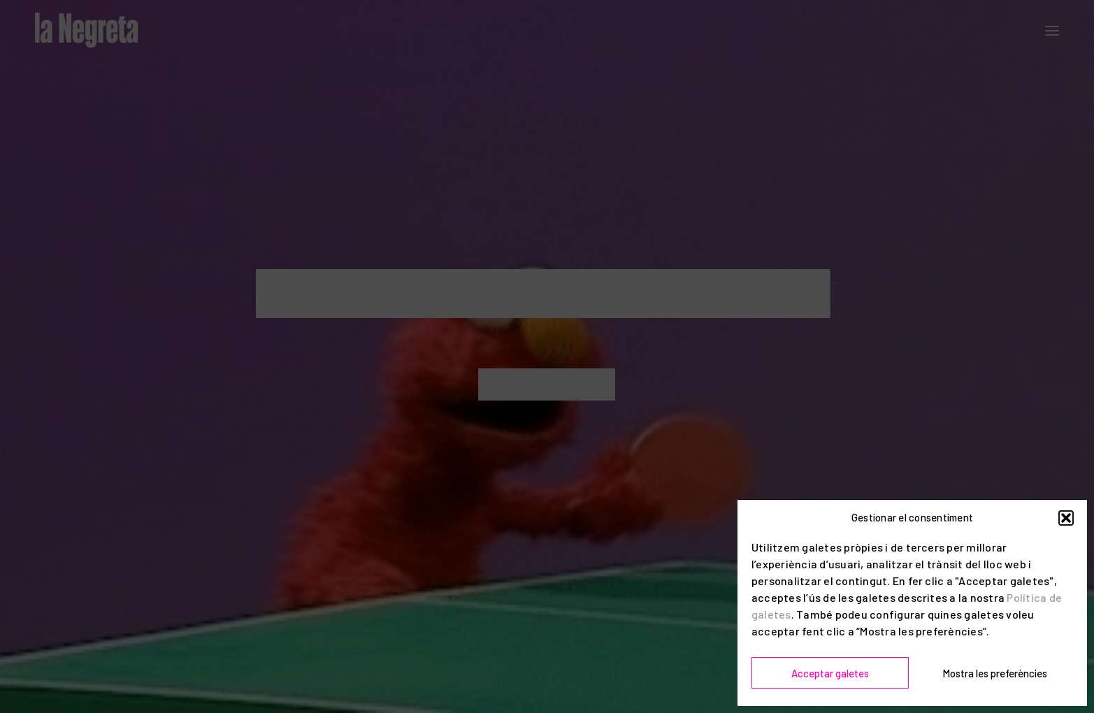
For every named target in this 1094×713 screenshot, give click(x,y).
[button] (1066, 518)
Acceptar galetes (830, 673)
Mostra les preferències (994, 673)
